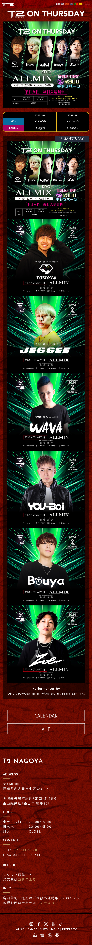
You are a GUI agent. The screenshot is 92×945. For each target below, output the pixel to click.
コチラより (27, 879)
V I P (46, 728)
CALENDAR (46, 715)
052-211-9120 (24, 850)
